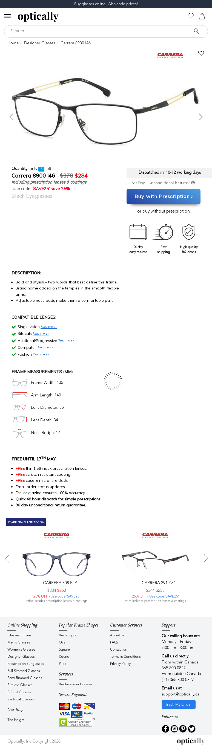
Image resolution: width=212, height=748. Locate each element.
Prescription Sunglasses (25, 664)
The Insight (15, 720)
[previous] (12, 117)
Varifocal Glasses (20, 699)
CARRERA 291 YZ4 (158, 583)
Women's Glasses (21, 649)
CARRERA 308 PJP (59, 583)
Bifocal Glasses (19, 692)
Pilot (62, 664)
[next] (200, 117)
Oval (62, 642)
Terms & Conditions (125, 657)
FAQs (114, 642)
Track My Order (178, 704)
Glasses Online (19, 635)
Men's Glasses (18, 642)
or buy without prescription (163, 211)
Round (64, 657)
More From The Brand (26, 522)
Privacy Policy (120, 664)
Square (64, 649)
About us (117, 635)
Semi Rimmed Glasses (24, 678)
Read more (49, 327)
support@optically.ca (180, 694)
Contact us (118, 649)
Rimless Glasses (20, 685)
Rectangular (68, 635)
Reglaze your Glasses (75, 684)
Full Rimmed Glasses (23, 671)
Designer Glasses (39, 43)
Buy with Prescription (163, 196)
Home (13, 43)
